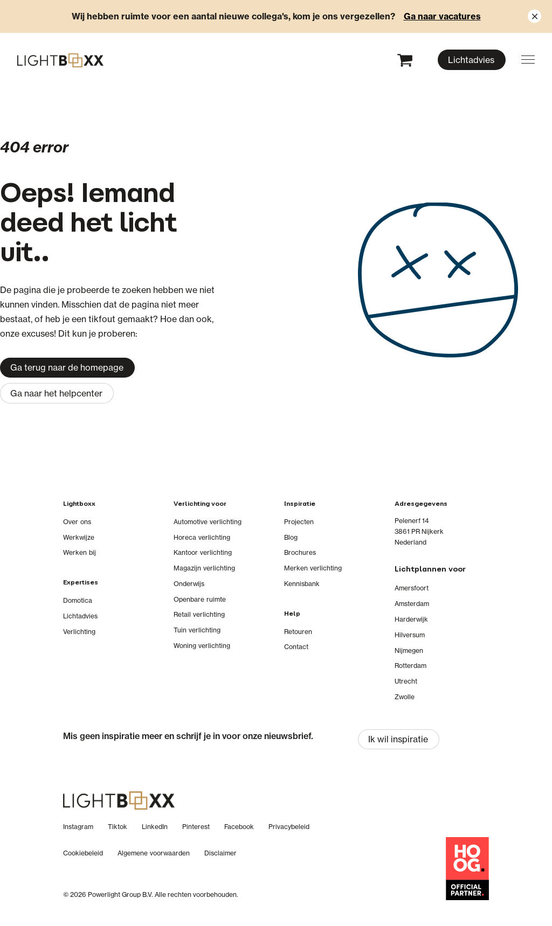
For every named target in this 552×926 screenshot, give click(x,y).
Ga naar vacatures (442, 16)
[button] (528, 59)
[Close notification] (534, 16)
